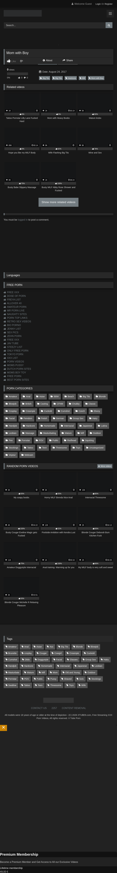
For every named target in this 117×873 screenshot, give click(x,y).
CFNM (58, 402)
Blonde (99, 396)
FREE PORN (12, 376)
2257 (54, 700)
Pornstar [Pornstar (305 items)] (12, 671)
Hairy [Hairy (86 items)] (106, 651)
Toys (58, 441)
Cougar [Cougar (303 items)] (43, 645)
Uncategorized (76, 441)
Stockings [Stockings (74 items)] (96, 671)
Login (98, 4)
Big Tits (44, 78)
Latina (85, 422)
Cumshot (47, 409)
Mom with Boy (96, 78)
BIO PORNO (12, 325)
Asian (41, 396)
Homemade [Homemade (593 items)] (46, 658)
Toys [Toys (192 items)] (71, 677)
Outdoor (78, 428)
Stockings (92, 435)
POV (27, 435)
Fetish (29, 415)
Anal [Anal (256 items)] (26, 639)
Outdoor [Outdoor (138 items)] (91, 664)
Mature (50, 428)
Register (109, 4)
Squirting (74, 435)
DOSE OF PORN (15, 296)
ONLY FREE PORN (16, 350)
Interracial (50, 422)
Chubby (73, 402)
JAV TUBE (11, 343)
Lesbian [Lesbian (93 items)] (98, 658)
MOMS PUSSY (14, 365)
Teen (25, 441)
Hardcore (71, 78)
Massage (13, 428)
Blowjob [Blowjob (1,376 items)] (94, 639)
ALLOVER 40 (13, 303)
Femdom (13, 415)
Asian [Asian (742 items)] (39, 639)
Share (68, 60)
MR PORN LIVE (14, 310)
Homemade (31, 422)
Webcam (13, 447)
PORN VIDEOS (14, 361)
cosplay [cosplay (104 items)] (28, 645)
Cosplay (105, 402)
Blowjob (12, 402)
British (28, 402)
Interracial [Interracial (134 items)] (65, 658)
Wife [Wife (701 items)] (83, 677)
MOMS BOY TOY (15, 372)
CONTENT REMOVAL (74, 700)
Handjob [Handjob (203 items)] (12, 658)
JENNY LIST (12, 329)
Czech (63, 409)
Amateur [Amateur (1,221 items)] (12, 639)
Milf (82, 78)
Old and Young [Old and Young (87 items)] (72, 664)
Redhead (57, 435)
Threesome (41, 441)
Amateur (13, 396)
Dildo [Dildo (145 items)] (27, 651)
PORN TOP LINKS (15, 318)
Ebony (78, 409)
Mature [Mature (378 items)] (30, 664)
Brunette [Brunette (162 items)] (12, 645)
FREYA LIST (12, 299)
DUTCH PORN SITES (17, 369)
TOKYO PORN (13, 354)
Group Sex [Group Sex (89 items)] (90, 651)
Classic (89, 402)
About (47, 60)
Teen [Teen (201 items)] (40, 677)
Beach (69, 396)
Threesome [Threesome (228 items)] (55, 677)
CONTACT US (39, 700)
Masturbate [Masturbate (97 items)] (13, 664)
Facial (92, 409)
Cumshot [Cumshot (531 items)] (12, 651)
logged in (23, 219)
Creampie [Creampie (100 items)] (74, 645)
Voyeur (94, 441)
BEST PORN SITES (16, 380)
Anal (27, 396)
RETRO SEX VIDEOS (17, 321)
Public (41, 435)
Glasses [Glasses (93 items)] (74, 651)
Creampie (13, 409)
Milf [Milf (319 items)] (43, 664)
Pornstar (13, 435)
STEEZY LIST (13, 347)
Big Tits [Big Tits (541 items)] (64, 639)
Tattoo (12, 441)
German (44, 415)
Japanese (68, 422)
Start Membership (9, 871)
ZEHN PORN (12, 336)
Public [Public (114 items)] (40, 671)
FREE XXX (11, 292)
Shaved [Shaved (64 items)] (68, 671)
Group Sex (61, 415)
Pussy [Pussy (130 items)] (53, 671)
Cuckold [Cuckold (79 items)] (91, 645)
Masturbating (32, 428)
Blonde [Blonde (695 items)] (79, 639)
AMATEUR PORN (15, 307)
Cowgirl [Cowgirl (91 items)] (58, 645)
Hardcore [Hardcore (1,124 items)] (28, 658)
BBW (54, 396)
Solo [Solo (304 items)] (81, 671)
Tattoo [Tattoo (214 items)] (27, 677)
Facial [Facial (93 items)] (59, 651)
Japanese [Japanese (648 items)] (82, 658)
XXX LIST (11, 358)
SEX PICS (11, 332)
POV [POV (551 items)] (26, 671)
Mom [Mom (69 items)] (55, 664)
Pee (92, 428)
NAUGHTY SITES (15, 314)
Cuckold (30, 409)
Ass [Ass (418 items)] (51, 639)
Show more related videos (58, 202)
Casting (43, 402)
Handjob (93, 415)
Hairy (77, 415)
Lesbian (100, 422)
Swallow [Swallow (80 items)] (12, 677)
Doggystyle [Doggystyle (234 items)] (42, 651)
